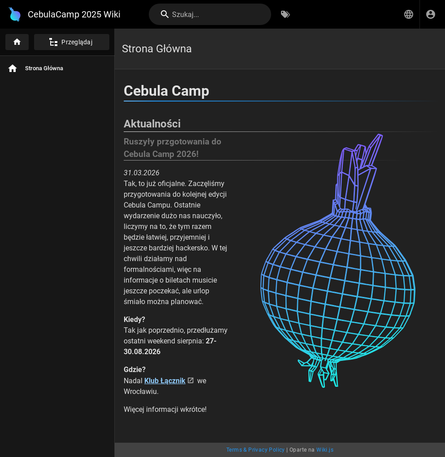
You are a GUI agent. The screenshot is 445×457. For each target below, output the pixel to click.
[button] (408, 14)
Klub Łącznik (165, 381)
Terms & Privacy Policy (255, 450)
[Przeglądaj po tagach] (285, 14)
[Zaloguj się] (430, 14)
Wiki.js (324, 450)
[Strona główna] (17, 42)
